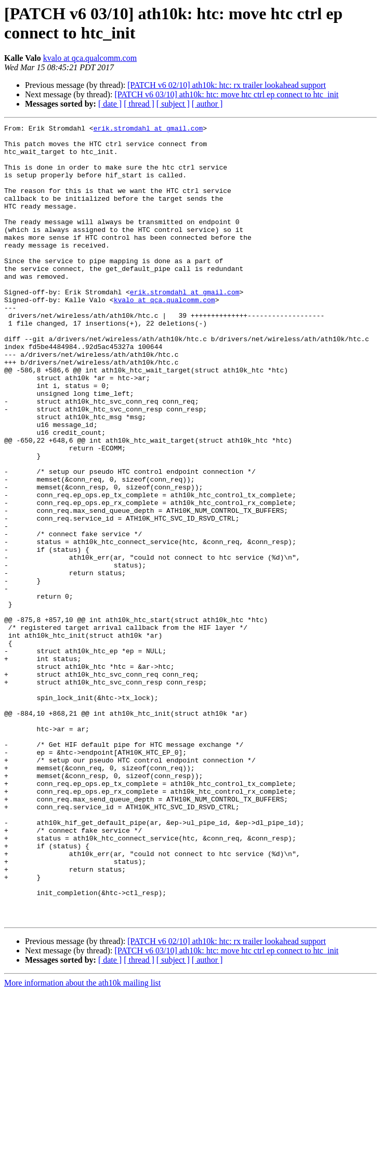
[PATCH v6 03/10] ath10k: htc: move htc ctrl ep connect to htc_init (226, 94)
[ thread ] (139, 103)
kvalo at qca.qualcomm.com (90, 58)
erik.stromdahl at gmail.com (148, 129)
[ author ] (207, 103)
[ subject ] (173, 103)
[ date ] (110, 103)
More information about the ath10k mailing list (82, 1141)
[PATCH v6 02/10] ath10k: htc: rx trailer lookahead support (226, 85)
